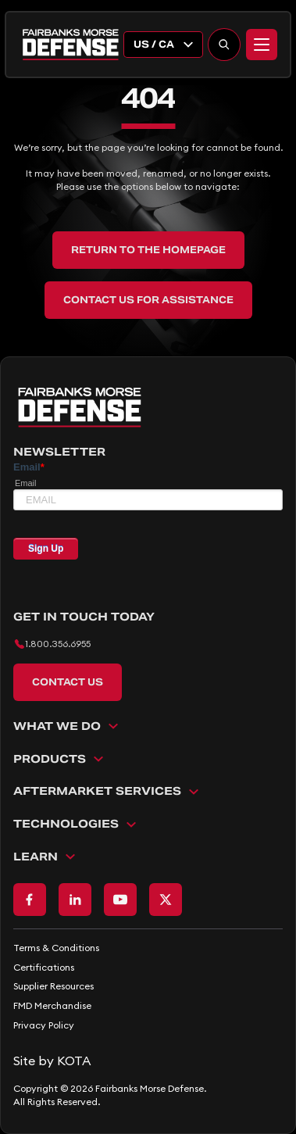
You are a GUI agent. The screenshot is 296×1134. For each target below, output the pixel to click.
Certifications (43, 967)
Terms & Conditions (56, 947)
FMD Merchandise (52, 1005)
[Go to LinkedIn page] (75, 899)
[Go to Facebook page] (29, 899)
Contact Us (67, 682)
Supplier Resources (53, 986)
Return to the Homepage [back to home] (148, 250)
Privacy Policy (43, 1025)
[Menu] (261, 44)
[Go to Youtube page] (120, 899)
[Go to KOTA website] (148, 1060)
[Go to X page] (165, 899)
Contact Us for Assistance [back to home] (148, 300)
